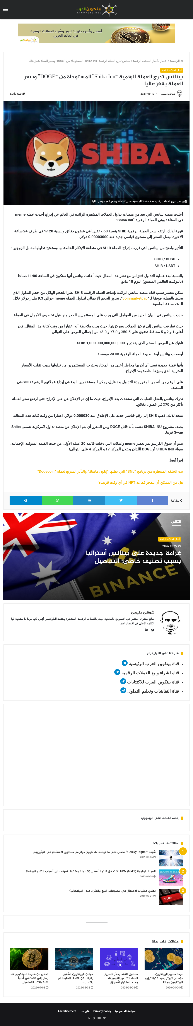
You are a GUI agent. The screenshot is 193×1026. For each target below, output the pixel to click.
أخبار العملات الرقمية (145, 61)
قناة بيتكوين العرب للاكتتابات (152, 682)
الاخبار (163, 61)
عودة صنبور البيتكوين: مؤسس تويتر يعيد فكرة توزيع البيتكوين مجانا (164, 978)
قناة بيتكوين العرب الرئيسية (154, 663)
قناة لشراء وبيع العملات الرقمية (150, 672)
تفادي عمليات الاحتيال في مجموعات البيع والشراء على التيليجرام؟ (112, 890)
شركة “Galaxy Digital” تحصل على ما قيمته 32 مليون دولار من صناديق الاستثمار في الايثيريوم (94, 852)
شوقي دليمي (168, 93)
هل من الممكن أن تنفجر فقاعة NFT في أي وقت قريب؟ (140, 482)
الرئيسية (176, 61)
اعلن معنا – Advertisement (74, 1011)
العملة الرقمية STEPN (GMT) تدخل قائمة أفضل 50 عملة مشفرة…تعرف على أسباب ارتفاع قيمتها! (91, 871)
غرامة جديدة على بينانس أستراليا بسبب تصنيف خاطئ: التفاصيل (133, 557)
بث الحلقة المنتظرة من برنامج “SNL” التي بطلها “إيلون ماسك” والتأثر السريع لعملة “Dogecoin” (110, 471)
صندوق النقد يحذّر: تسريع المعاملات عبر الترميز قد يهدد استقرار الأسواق (121, 978)
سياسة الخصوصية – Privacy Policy (114, 1011)
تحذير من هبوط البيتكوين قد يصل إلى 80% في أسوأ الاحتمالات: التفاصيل (29, 978)
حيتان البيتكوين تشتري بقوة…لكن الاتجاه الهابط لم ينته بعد (75, 978)
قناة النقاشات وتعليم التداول (153, 691)
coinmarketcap (135, 298)
